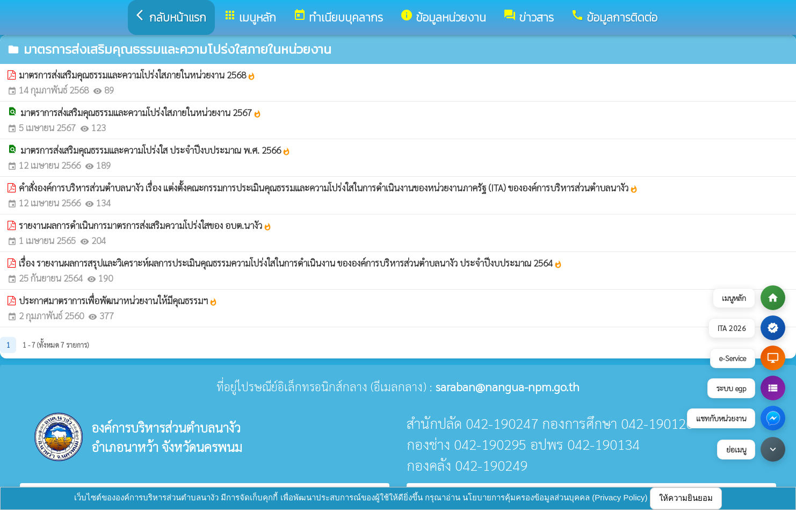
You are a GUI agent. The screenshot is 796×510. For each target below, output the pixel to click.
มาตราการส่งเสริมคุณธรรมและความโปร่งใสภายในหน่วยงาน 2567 (141, 112)
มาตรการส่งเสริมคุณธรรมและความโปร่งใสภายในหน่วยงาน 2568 (137, 75)
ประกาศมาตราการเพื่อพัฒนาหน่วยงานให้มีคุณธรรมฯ (118, 300)
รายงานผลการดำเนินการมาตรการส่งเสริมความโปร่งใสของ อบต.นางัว (145, 225)
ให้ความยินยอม (686, 497)
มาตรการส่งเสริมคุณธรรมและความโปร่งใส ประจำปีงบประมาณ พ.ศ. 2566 (155, 150)
